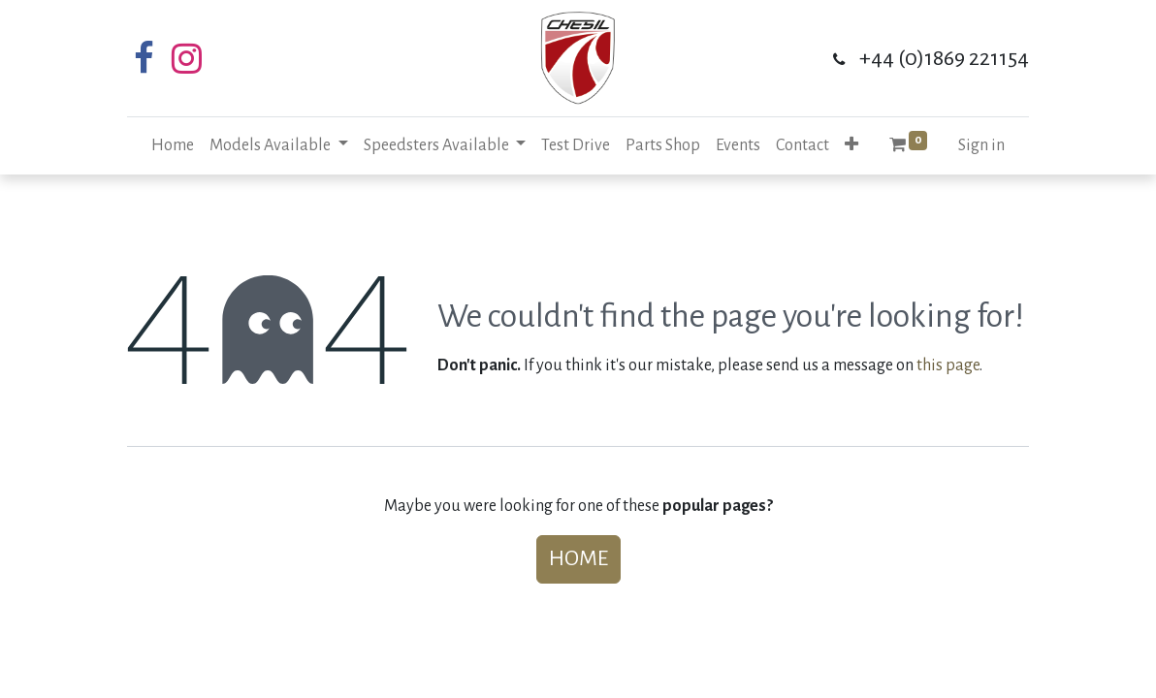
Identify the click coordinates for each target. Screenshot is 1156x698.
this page (947, 365)
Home (578, 558)
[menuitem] (173, 146)
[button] (851, 146)
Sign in (981, 145)
